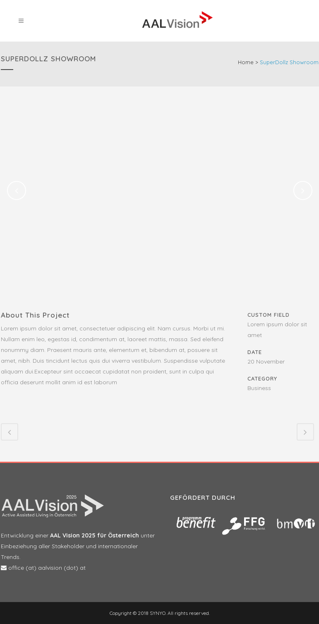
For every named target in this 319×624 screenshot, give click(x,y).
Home (246, 62)
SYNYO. (157, 613)
